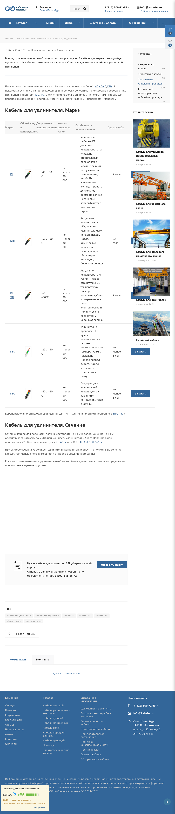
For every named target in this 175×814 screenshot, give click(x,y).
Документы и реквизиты (96, 708)
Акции (9, 734)
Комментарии (18, 659)
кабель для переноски (47, 615)
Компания (11, 698)
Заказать (140, 393)
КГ (96, 86)
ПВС (36, 94)
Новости (10, 710)
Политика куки (90, 749)
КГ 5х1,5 (97, 442)
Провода (48, 745)
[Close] (46, 788)
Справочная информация (89, 699)
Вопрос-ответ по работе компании (96, 715)
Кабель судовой (53, 718)
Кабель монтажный (55, 723)
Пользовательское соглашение (92, 735)
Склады (10, 705)
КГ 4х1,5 (85, 442)
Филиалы (11, 743)
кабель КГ (69, 615)
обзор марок (14, 621)
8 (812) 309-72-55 (115, 7)
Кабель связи (51, 727)
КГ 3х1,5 (61, 442)
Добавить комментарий (66, 673)
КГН (109, 86)
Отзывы (10, 724)
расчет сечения (34, 621)
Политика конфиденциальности (94, 743)
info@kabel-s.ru (151, 7)
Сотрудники (12, 715)
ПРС (41, 94)
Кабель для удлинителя (19, 615)
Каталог (48, 698)
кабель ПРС (102, 615)
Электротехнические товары (56, 751)
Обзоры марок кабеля (95, 759)
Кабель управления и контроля (56, 712)
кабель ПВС (85, 615)
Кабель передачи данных (54, 734)
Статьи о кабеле (91, 754)
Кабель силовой (53, 705)
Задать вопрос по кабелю (92, 723)
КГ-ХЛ (102, 86)
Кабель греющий (54, 740)
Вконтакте (42, 659)
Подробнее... (40, 807)
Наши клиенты (14, 729)
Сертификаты (13, 719)
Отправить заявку (112, 564)
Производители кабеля (95, 729)
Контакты (11, 739)
